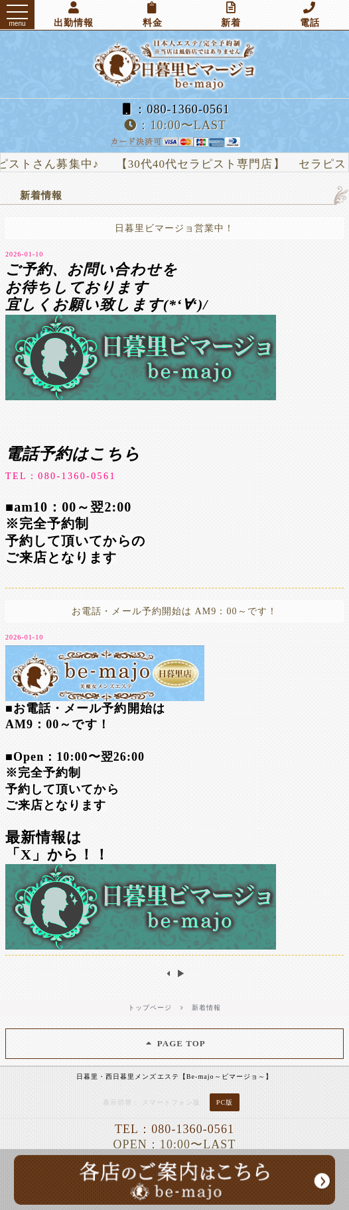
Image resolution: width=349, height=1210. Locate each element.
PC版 (224, 1102)
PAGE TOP (174, 1043)
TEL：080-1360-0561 (60, 476)
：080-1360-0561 (174, 109)
